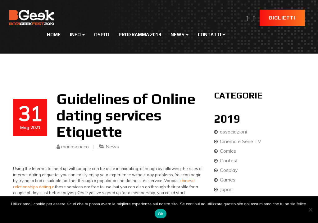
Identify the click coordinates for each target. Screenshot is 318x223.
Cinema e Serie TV (240, 141)
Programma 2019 (140, 34)
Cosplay (229, 170)
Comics (228, 151)
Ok (160, 214)
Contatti (211, 34)
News (179, 34)
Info (77, 34)
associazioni (233, 132)
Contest (229, 160)
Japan (226, 189)
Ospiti (101, 34)
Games (227, 180)
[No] (310, 210)
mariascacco (75, 146)
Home (54, 34)
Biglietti (282, 18)
